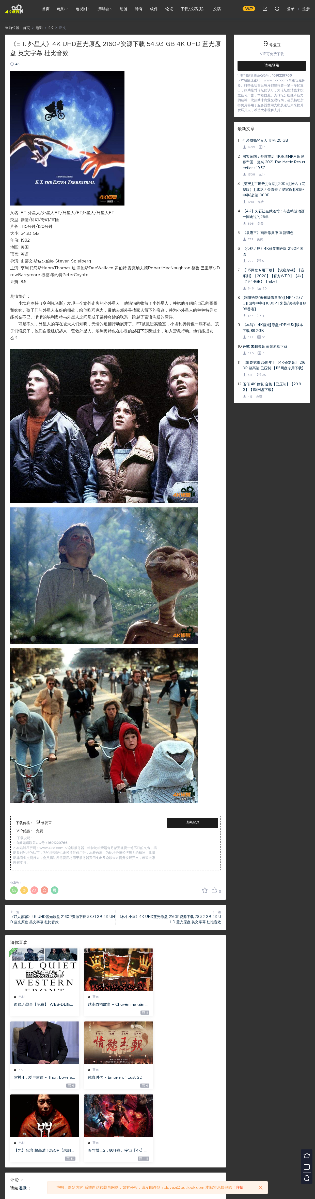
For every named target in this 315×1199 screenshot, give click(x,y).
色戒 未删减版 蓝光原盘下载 (265, 346)
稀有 (139, 9)
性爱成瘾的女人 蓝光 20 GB (265, 140)
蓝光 (93, 996)
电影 (61, 9)
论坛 (169, 9)
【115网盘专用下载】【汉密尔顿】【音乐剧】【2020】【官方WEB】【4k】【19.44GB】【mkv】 (274, 276)
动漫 (123, 9)
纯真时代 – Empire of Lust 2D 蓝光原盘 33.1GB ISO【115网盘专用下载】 (42, 1078)
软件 (154, 9)
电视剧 (81, 9)
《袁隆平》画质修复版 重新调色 (268, 233)
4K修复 (14, 9)
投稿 (217, 9)
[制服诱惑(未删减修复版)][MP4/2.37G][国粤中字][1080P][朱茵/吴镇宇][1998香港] (274, 303)
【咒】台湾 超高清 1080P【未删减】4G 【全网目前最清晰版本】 (114, 1078)
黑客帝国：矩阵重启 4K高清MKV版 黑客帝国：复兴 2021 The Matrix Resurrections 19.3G (274, 162)
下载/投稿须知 (193, 9)
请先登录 (192, 822)
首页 (46, 9)
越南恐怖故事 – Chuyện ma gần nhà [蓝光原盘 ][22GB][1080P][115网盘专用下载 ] (114, 1005)
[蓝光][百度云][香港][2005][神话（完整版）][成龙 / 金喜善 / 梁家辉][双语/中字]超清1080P (274, 189)
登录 (23, 1115)
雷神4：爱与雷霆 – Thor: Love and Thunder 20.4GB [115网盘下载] (187, 1005)
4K (17, 64)
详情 (240, 1188)
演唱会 (103, 9)
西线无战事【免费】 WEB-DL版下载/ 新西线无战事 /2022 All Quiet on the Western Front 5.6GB (43, 1005)
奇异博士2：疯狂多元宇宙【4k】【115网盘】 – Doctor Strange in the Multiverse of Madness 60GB (186, 1078)
